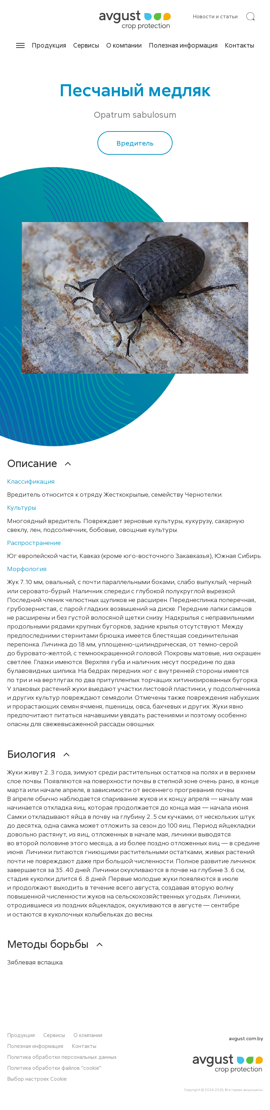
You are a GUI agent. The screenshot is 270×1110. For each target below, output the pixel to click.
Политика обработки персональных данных (62, 1059)
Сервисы (86, 45)
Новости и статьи (215, 16)
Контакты (239, 45)
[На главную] (135, 20)
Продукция (49, 45)
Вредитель (135, 143)
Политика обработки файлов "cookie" (54, 1070)
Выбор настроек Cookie (37, 1081)
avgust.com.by (246, 1041)
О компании (124, 45)
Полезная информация (183, 45)
